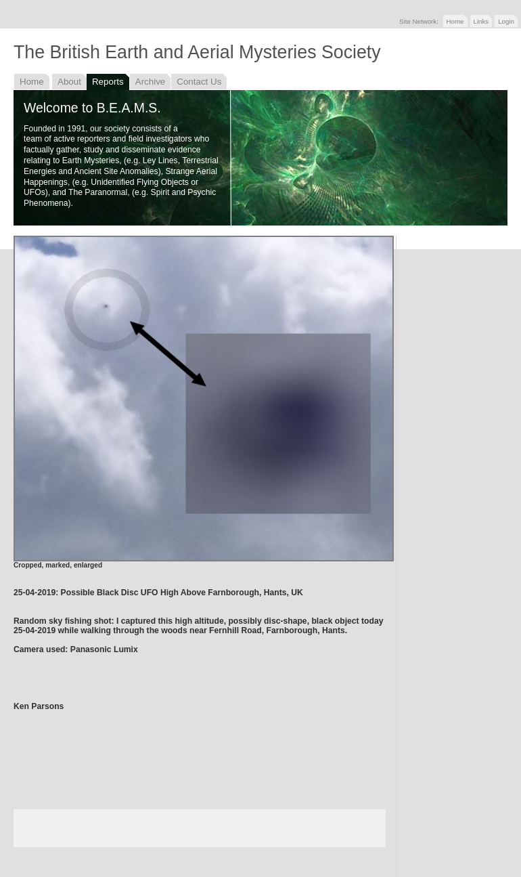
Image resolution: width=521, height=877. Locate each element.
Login (506, 21)
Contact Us (199, 82)
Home (455, 21)
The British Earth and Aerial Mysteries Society (197, 52)
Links (481, 21)
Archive (150, 82)
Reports (108, 82)
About (69, 82)
